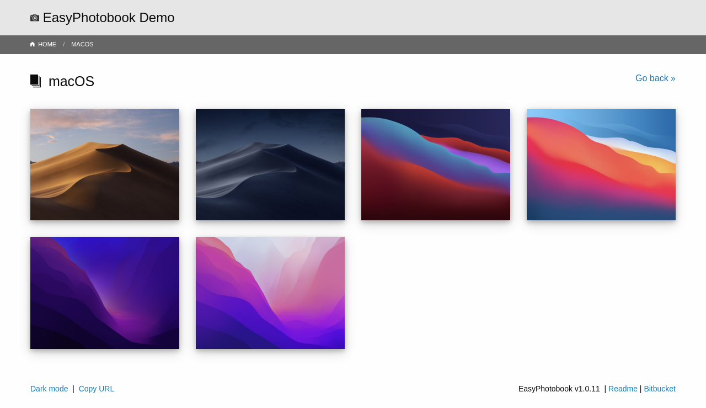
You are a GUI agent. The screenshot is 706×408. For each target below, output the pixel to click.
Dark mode (49, 388)
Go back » (655, 78)
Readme (623, 388)
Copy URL (97, 388)
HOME (47, 44)
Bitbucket (660, 388)
